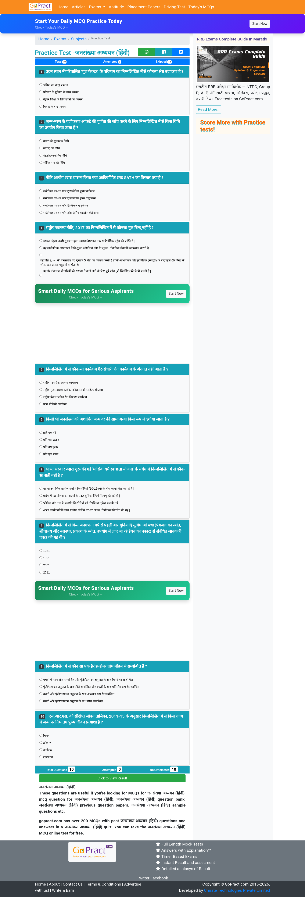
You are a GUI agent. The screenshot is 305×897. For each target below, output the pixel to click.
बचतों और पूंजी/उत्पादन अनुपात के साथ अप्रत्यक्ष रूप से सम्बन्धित (78, 694)
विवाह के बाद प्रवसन (54, 106)
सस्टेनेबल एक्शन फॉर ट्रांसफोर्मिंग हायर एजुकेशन (70, 198)
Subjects (79, 38)
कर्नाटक (47, 750)
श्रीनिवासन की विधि (54, 162)
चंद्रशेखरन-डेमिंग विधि (55, 155)
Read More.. (208, 109)
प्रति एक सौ (50, 432)
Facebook (159, 878)
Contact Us (73, 884)
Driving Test (174, 6)
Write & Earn (63, 890)
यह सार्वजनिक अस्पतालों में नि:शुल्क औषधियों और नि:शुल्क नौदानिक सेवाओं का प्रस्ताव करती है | (96, 248)
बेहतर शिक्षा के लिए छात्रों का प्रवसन (63, 99)
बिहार (46, 735)
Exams (60, 38)
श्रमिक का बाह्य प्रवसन (55, 85)
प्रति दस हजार (50, 447)
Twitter (143, 878)
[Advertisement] (112, 333)
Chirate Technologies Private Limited (237, 890)
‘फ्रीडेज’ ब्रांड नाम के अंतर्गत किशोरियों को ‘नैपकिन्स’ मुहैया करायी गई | (81, 503)
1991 (46, 558)
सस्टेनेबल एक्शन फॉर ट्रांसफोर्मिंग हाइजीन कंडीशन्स (71, 212)
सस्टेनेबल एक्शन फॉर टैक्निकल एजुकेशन (65, 205)
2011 (46, 572)
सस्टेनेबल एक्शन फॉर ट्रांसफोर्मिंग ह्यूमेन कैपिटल (69, 191)
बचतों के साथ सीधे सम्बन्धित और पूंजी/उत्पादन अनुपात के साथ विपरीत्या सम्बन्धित (88, 679)
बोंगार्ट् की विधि (51, 148)
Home (62, 6)
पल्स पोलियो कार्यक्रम (55, 404)
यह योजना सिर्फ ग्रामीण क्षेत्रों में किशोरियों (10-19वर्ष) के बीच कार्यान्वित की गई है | (88, 488)
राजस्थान (48, 757)
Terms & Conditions (103, 884)
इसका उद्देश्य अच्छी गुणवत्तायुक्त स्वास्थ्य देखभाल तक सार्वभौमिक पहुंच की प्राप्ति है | (88, 241)
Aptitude (116, 6)
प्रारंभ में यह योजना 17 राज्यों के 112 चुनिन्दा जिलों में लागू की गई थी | (81, 495)
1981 (46, 551)
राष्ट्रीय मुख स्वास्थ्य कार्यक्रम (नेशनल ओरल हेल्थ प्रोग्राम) (73, 390)
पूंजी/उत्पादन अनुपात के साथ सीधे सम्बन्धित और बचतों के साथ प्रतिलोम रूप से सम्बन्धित (91, 687)
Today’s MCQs (201, 6)
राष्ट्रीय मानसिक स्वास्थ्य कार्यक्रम (61, 382)
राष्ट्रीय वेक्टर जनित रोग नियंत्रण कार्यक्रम (65, 397)
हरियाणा (47, 742)
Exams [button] (95, 6)
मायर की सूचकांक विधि (56, 141)
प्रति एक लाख (50, 454)
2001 (46, 565)
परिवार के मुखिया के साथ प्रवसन (61, 92)
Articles (79, 6)
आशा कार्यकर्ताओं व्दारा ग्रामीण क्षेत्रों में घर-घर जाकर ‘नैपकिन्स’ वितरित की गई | (86, 510)
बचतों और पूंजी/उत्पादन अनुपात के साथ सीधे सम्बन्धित (73, 701)
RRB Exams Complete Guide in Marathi (232, 39)
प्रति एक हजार (51, 440)
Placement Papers (143, 6)
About (54, 884)
